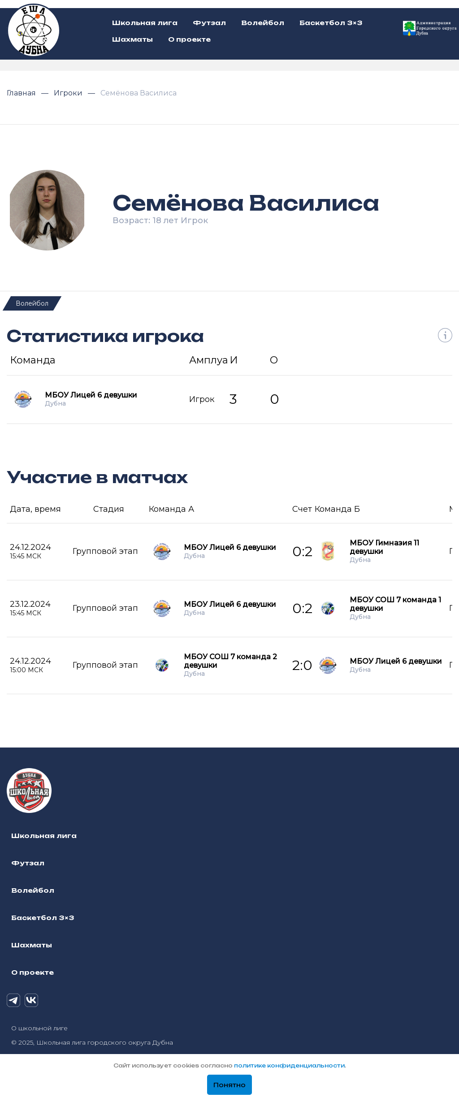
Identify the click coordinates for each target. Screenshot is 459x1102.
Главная (22, 93)
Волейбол (32, 303)
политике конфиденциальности (289, 1065)
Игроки (69, 93)
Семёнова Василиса (138, 93)
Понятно (229, 1085)
